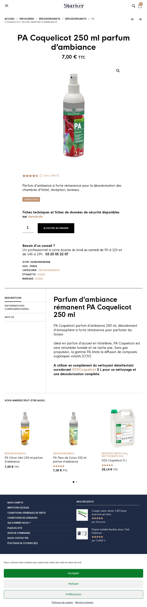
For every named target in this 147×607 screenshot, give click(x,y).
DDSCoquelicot (84, 370)
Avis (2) (9, 317)
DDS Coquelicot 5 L (114, 460)
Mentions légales (18, 507)
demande (35, 217)
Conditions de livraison (22, 518)
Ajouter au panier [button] (42, 445)
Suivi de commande (18, 533)
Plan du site (14, 528)
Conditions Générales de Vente (26, 513)
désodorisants (76, 18)
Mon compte (15, 502)
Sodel (41, 274)
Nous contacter (17, 538)
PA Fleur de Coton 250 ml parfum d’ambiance (69, 459)
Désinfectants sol (114, 453)
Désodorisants (49, 18)
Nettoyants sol (113, 456)
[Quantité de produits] (28, 228)
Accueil (10, 18)
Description (13, 297)
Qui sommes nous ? (19, 523)
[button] (8, 6)
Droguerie (27, 18)
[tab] (25, 298)
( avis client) (49, 175)
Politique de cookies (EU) (22, 543)
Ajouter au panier (56, 228)
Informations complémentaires (17, 307)
